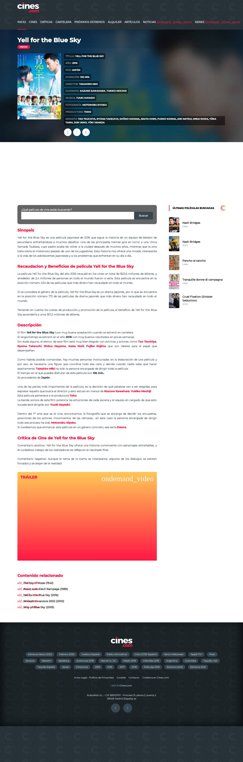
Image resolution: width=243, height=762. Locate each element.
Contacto (134, 677)
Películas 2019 (151, 667)
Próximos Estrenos (89, 22)
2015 (97, 667)
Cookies (121, 677)
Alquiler (114, 22)
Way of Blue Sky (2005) (38, 607)
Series (199, 22)
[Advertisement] (121, 170)
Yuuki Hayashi (85, 97)
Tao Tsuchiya (86, 118)
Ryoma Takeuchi (107, 118)
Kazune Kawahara (92, 90)
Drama (23, 47)
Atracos (30, 660)
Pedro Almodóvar (117, 654)
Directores (82, 667)
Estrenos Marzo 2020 (40, 654)
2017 (122, 667)
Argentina (171, 660)
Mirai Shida (200, 118)
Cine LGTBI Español (146, 654)
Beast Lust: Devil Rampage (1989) (45, 589)
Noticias (149, 22)
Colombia (190, 660)
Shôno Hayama (129, 118)
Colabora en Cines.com (155, 677)
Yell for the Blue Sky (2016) (41, 595)
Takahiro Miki (88, 84)
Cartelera (63, 22)
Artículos (132, 22)
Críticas (46, 22)
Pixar (212, 654)
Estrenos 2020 (175, 667)
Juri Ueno (80, 122)
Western (46, 660)
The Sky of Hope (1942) (38, 583)
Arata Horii (148, 118)
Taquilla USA (210, 660)
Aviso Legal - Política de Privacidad (94, 677)
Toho (87, 111)
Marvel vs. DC (108, 660)
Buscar (143, 215)
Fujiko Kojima (166, 118)
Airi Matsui (184, 118)
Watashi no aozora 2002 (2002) (43, 601)
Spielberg (64, 660)
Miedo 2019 (129, 660)
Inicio (21, 22)
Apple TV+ (196, 654)
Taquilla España (46, 667)
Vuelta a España (91, 654)
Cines (33, 22)
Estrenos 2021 (198, 667)
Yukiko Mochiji (116, 90)
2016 (109, 667)
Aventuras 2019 (85, 660)
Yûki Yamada (96, 122)
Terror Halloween (174, 654)
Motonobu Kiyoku (94, 104)
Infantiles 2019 (151, 660)
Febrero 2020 (66, 654)
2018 (134, 667)
